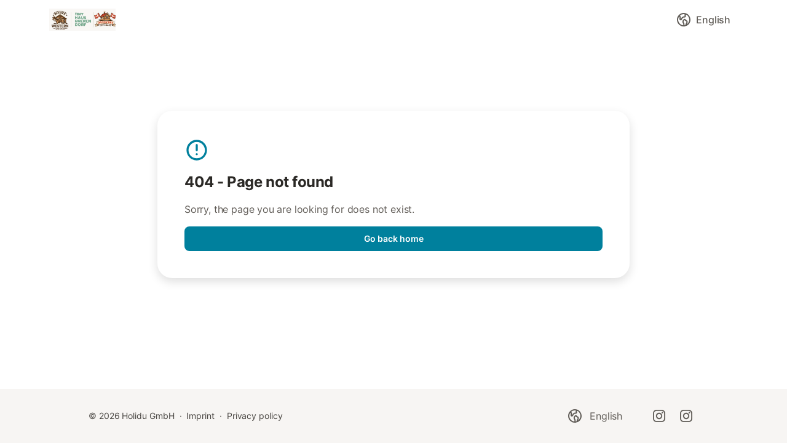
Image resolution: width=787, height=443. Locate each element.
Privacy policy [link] (255, 415)
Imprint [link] (200, 415)
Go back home (394, 238)
